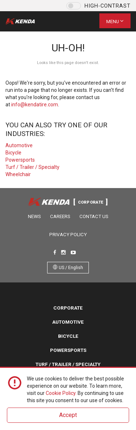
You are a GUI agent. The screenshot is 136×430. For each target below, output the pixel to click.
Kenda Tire (26, 21)
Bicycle (13, 153)
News (34, 216)
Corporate (68, 308)
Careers (60, 216)
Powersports (20, 160)
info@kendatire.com (34, 104)
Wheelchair (18, 174)
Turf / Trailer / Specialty (32, 167)
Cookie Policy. (61, 393)
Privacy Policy (68, 234)
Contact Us (93, 216)
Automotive (19, 145)
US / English (68, 267)
